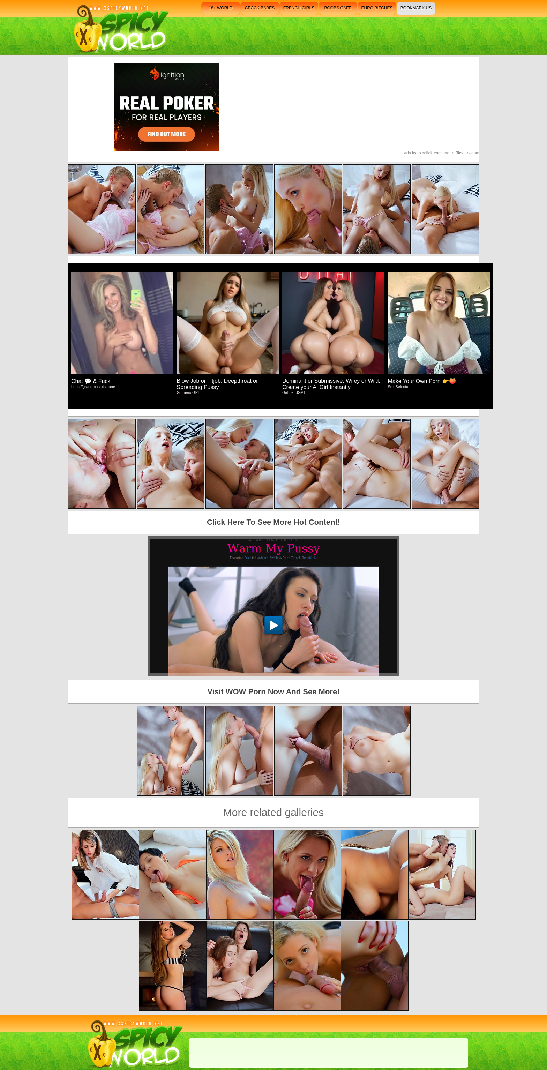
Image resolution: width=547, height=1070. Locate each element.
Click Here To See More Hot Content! (273, 522)
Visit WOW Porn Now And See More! (274, 691)
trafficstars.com (464, 153)
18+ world (220, 8)
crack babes (260, 8)
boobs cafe (337, 8)
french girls (298, 8)
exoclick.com (430, 153)
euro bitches (376, 8)
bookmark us (416, 8)
